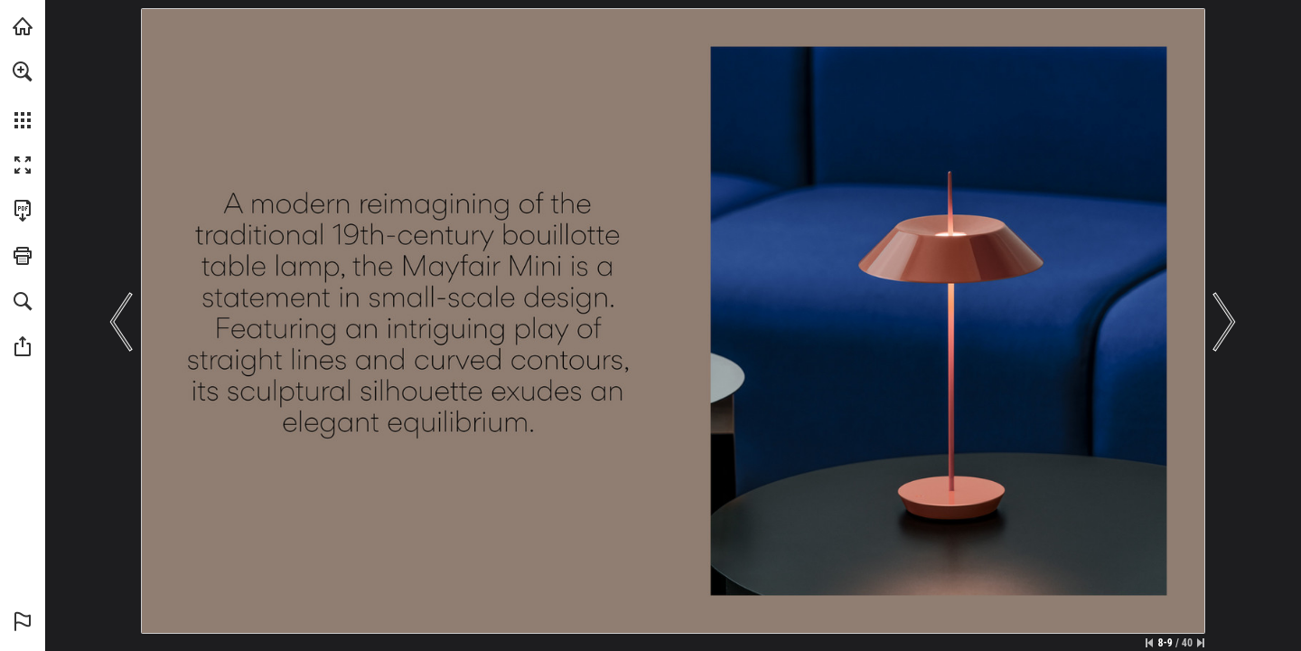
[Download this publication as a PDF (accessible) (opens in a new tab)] (22, 210)
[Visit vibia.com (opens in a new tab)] (22, 26)
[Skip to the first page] (1149, 642)
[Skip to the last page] (1200, 642)
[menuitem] (22, 95)
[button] (22, 71)
